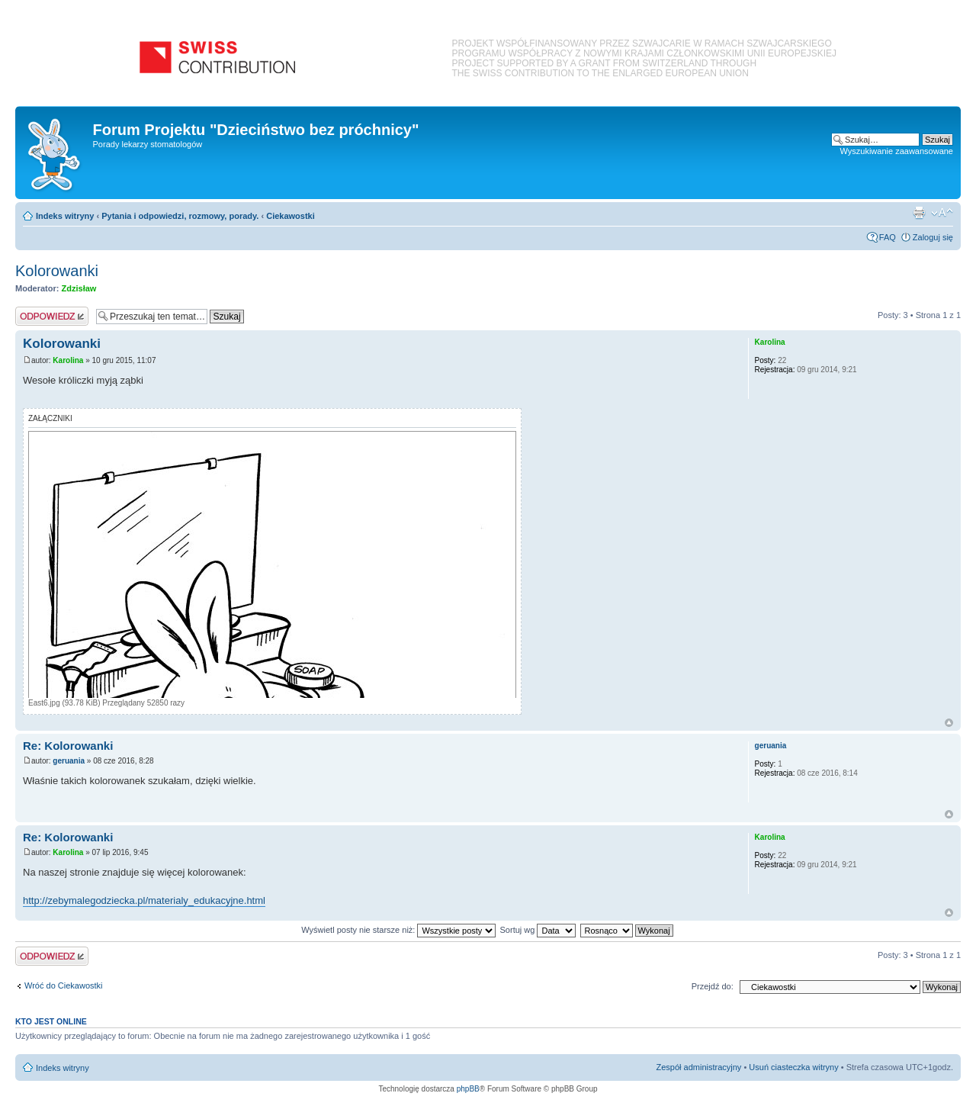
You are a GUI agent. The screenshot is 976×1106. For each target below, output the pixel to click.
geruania (69, 761)
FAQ (887, 237)
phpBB (468, 1089)
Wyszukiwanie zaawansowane (896, 151)
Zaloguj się (933, 237)
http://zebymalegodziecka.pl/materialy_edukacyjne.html (144, 900)
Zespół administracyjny (699, 1067)
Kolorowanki (56, 270)
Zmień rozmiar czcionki (942, 213)
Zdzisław (79, 288)
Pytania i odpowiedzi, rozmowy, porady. (179, 215)
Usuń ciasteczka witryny (793, 1067)
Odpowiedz (51, 316)
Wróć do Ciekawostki (63, 985)
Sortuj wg (538, 929)
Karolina (68, 360)
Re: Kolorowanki (68, 745)
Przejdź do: (713, 986)
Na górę (949, 723)
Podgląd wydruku (918, 213)
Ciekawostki (290, 215)
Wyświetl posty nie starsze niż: (398, 929)
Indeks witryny (65, 215)
